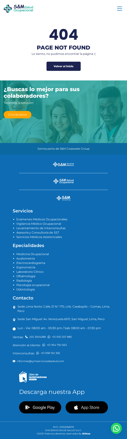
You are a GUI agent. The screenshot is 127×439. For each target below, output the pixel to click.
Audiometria (25, 258)
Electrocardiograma (30, 263)
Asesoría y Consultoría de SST (37, 232)
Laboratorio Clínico (30, 272)
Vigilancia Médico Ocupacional (38, 223)
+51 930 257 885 (60, 336)
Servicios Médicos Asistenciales (39, 237)
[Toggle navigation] (119, 9)
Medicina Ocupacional (32, 254)
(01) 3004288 (35, 336)
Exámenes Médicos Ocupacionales (41, 219)
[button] (116, 428)
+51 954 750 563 (54, 345)
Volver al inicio (63, 66)
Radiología (24, 280)
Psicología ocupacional (33, 285)
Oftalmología (25, 276)
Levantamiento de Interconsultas (41, 228)
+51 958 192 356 (48, 353)
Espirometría (25, 267)
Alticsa (86, 433)
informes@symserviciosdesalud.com (38, 361)
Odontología (25, 289)
